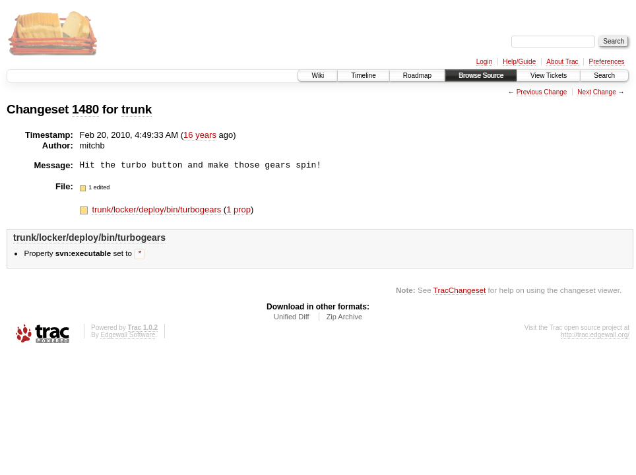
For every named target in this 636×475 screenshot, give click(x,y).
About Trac (562, 61)
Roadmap (417, 75)
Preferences (607, 61)
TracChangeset (459, 290)
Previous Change (542, 92)
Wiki (317, 75)
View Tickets (548, 75)
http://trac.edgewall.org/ (595, 335)
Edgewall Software (127, 335)
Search (604, 75)
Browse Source (481, 75)
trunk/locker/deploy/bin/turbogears (157, 209)
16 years (199, 135)
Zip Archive (344, 317)
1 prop (238, 209)
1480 (85, 109)
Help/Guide (519, 61)
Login (484, 61)
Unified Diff (291, 317)
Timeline (363, 75)
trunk (136, 109)
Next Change (596, 92)
